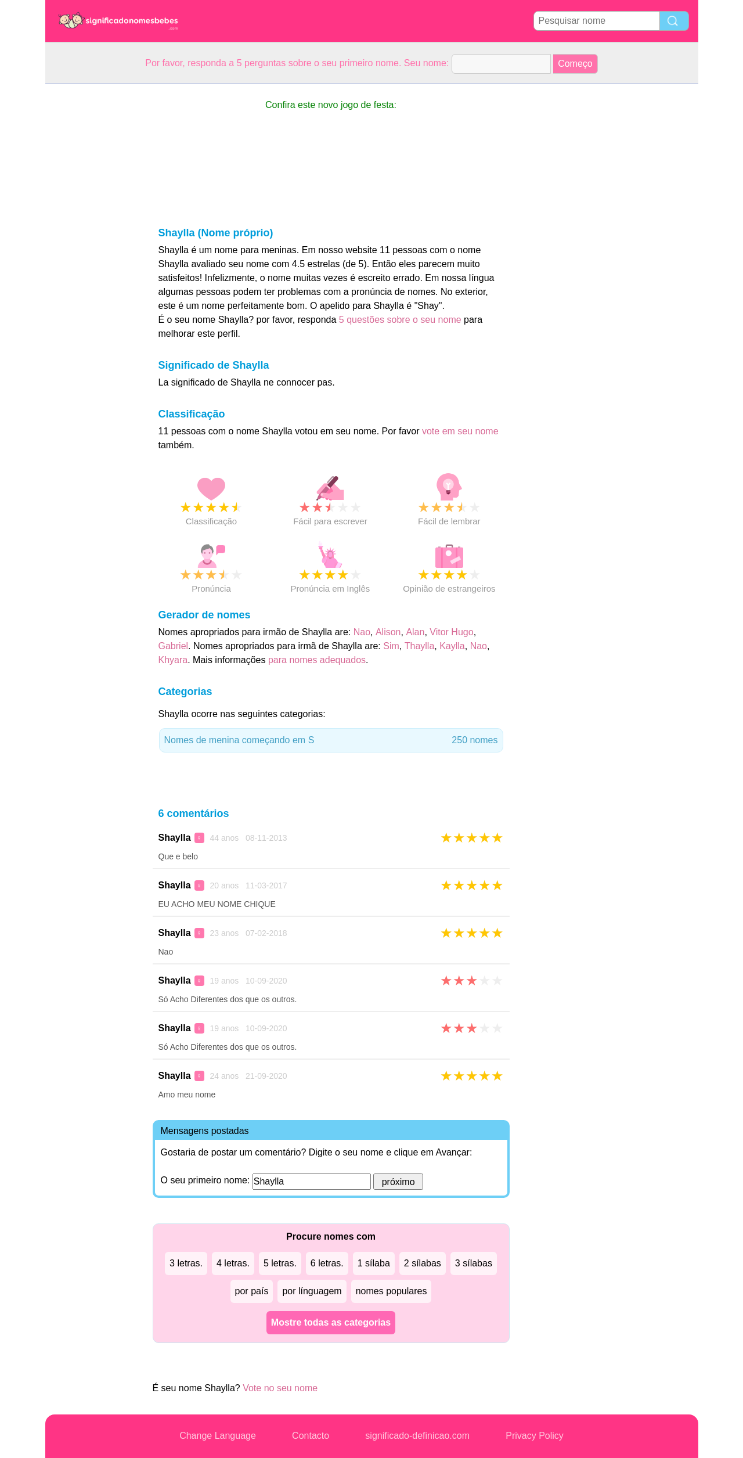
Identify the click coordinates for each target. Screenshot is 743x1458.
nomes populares (391, 1291)
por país (252, 1291)
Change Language (217, 1436)
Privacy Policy (535, 1436)
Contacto (310, 1436)
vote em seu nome (460, 431)
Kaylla (452, 646)
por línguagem (311, 1291)
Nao (362, 632)
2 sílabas (422, 1263)
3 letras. (186, 1263)
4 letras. (233, 1263)
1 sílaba (374, 1263)
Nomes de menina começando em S (331, 740)
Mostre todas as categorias (331, 1322)
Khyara (173, 660)
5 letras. (280, 1263)
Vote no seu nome (280, 1388)
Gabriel (173, 646)
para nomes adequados (317, 660)
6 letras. (327, 1263)
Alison (388, 632)
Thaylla (420, 646)
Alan (415, 632)
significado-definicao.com (417, 1436)
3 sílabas (473, 1263)
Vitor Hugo (451, 632)
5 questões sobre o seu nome (400, 320)
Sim (391, 646)
